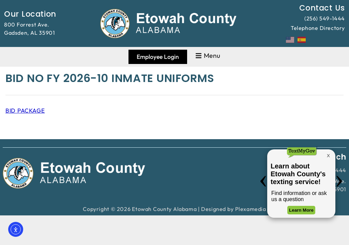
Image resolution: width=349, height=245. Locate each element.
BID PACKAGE (25, 110)
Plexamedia (250, 209)
